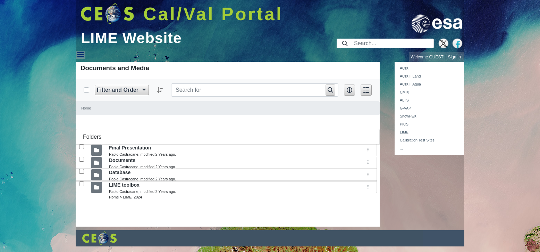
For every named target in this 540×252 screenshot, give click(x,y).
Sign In (454, 57)
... (401, 148)
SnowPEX (408, 116)
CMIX (404, 92)
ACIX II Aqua (410, 84)
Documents (122, 160)
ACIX (404, 68)
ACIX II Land (410, 76)
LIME (404, 132)
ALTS (404, 100)
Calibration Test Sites (417, 140)
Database (119, 172)
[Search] (391, 43)
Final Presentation (130, 148)
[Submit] (345, 43)
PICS (404, 124)
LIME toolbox (124, 185)
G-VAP (405, 108)
